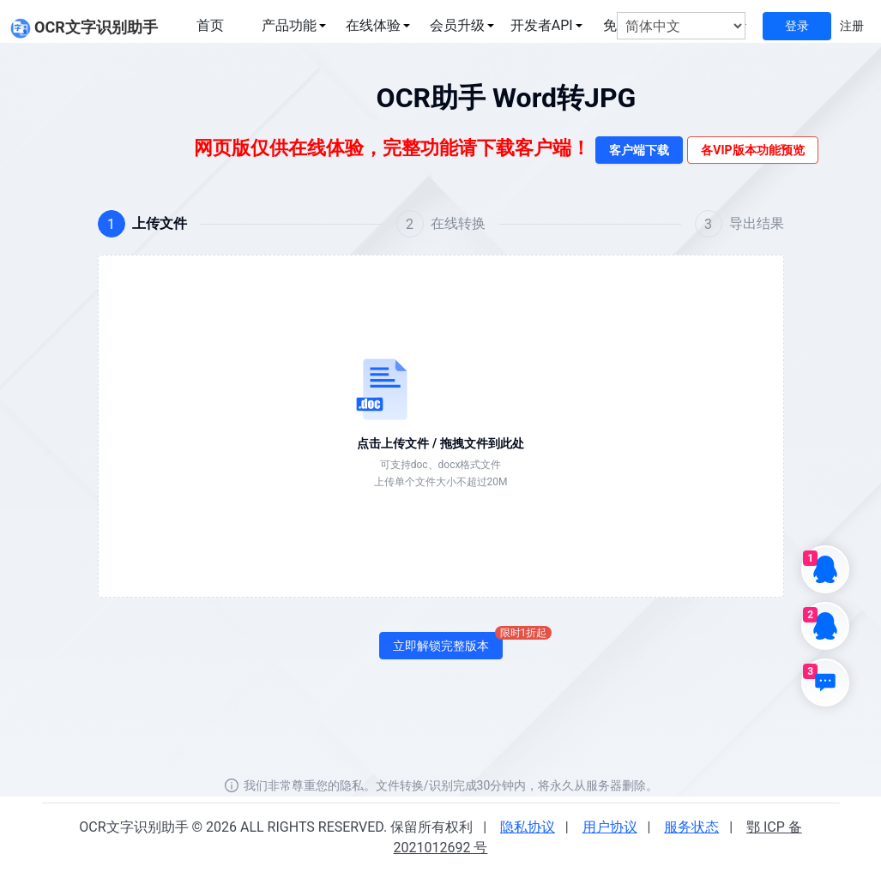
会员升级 (457, 25)
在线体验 (373, 25)
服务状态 (691, 827)
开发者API (541, 25)
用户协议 (609, 827)
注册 (852, 26)
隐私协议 (527, 827)
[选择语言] (681, 26)
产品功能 (289, 25)
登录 (797, 26)
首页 (210, 25)
